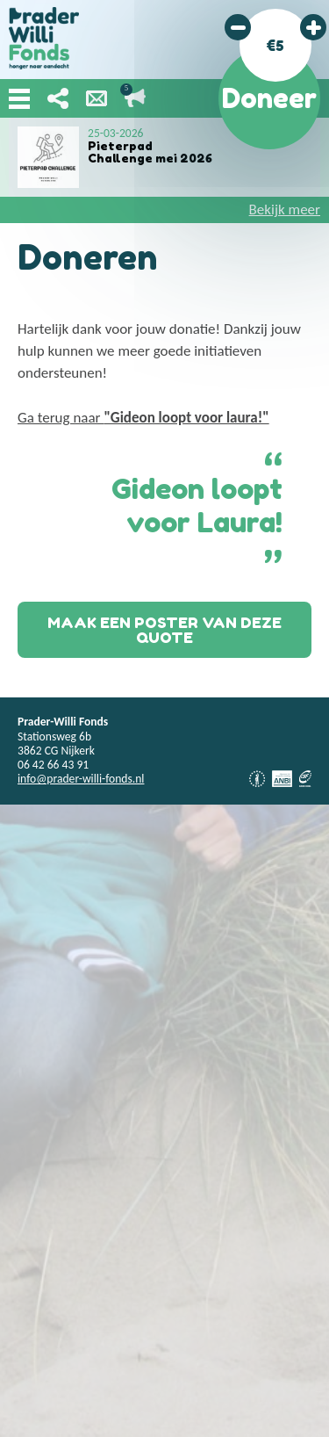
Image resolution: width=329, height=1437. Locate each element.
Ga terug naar (143, 417)
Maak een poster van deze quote (164, 629)
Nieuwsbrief (96, 98)
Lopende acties (135, 98)
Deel (58, 98)
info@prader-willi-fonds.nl (81, 778)
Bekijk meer (284, 209)
